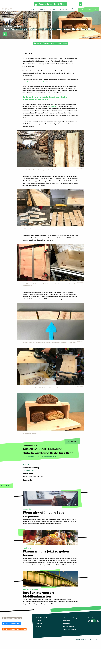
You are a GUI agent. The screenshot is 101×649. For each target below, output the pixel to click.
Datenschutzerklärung (69, 618)
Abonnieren (62, 43)
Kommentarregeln (68, 626)
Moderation (64, 9)
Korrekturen (66, 623)
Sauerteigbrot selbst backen (36, 82)
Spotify (37, 43)
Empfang (39, 623)
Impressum (66, 620)
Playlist (89, 9)
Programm (52, 9)
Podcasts (42, 9)
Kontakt (38, 620)
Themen (31, 9)
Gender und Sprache (69, 629)
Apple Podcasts (49, 43)
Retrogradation (53, 106)
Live (81, 9)
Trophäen (39, 626)
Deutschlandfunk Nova (43, 618)
